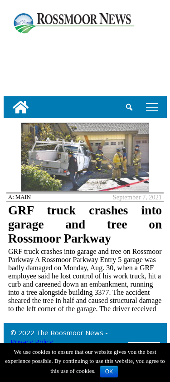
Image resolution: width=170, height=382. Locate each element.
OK (109, 371)
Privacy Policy (31, 341)
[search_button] (129, 107)
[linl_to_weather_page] (33, 63)
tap (152, 107)
